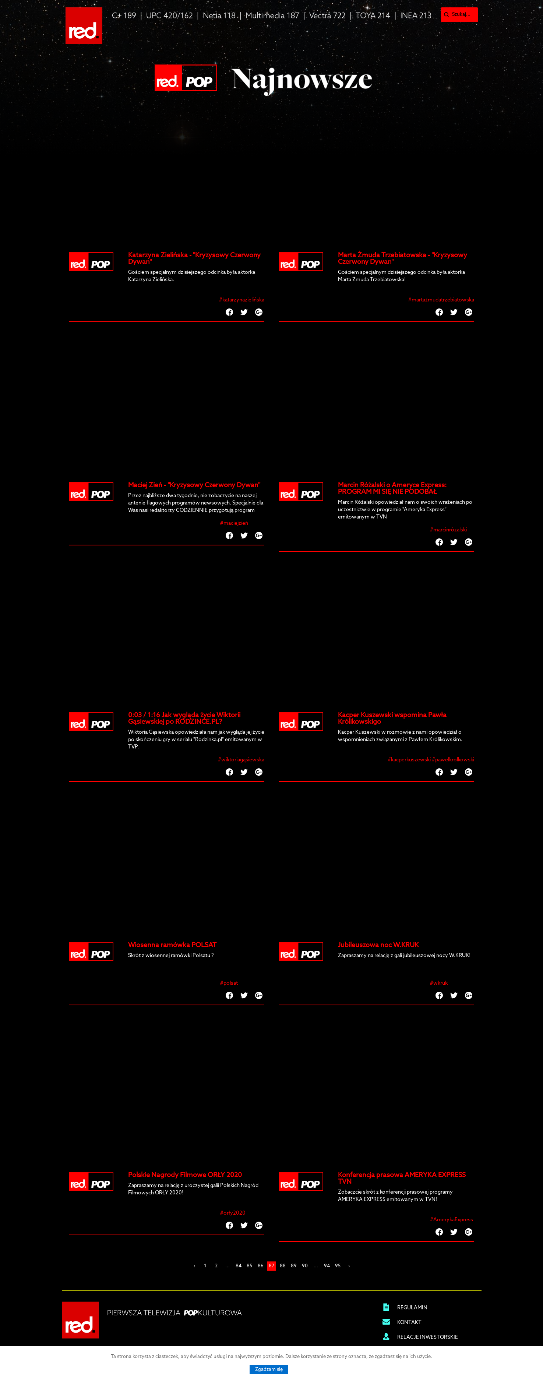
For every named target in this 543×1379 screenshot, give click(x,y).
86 (261, 1266)
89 (294, 1266)
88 (283, 1266)
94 (327, 1266)
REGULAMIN (412, 1308)
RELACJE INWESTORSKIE (427, 1337)
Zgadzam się (269, 1369)
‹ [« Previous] (194, 1266)
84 (238, 1266)
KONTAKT (409, 1323)
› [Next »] (349, 1266)
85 (249, 1266)
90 (305, 1266)
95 (338, 1266)
